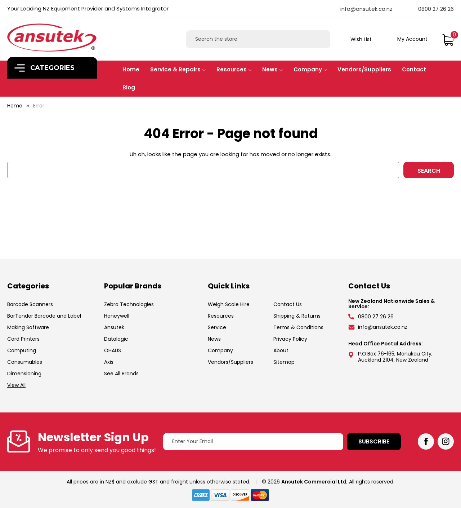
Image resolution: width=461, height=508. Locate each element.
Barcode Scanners (30, 304)
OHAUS (112, 350)
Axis (108, 362)
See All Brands (121, 373)
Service (217, 327)
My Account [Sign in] (412, 39)
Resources (234, 69)
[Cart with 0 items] (447, 39)
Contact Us (287, 304)
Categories (44, 68)
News (272, 69)
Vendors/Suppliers (364, 69)
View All (16, 385)
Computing (21, 350)
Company (310, 69)
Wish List (361, 39)
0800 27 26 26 (436, 9)
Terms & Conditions (298, 327)
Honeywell (116, 315)
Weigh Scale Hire (229, 304)
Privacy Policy (290, 339)
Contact (414, 69)
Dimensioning (24, 373)
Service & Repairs (178, 69)
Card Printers (23, 339)
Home (130, 69)
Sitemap (284, 362)
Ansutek (114, 327)
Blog (128, 87)
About (280, 350)
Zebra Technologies (129, 304)
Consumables (24, 362)
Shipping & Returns (297, 315)
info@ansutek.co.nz (366, 9)
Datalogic (116, 339)
